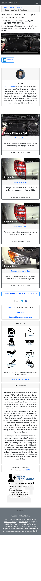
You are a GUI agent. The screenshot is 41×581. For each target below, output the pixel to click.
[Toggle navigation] (36, 3)
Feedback (20, 312)
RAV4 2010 (20, 8)
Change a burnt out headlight (20, 271)
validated (8, 60)
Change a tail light (20, 227)
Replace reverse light (20, 182)
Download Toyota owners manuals (20, 317)
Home (5, 8)
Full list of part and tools (20, 379)
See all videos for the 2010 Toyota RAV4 (20, 294)
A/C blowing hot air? (20, 138)
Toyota (11, 8)
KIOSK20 (27, 470)
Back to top (20, 511)
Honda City (11, 308)
